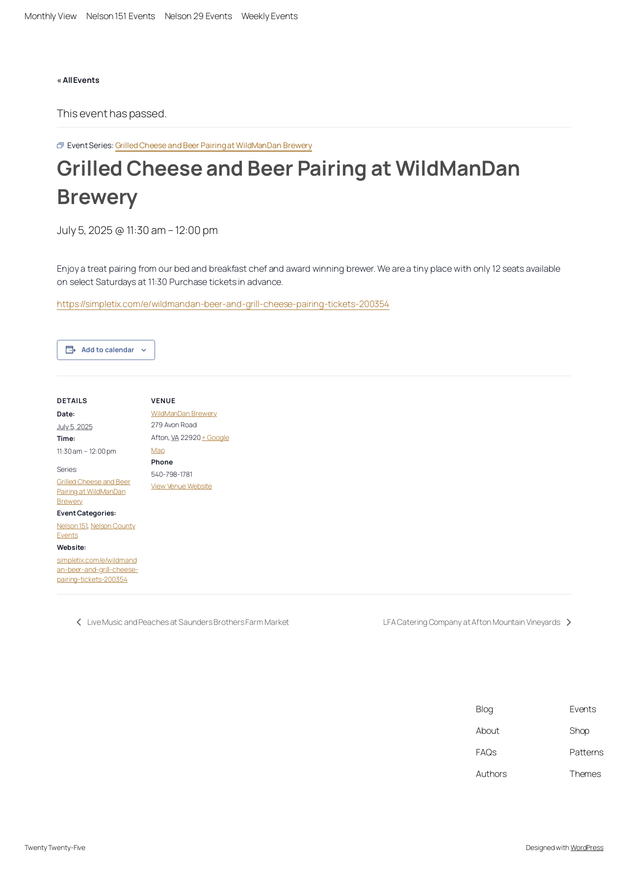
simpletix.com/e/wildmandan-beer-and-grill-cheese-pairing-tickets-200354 (97, 569)
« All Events (78, 80)
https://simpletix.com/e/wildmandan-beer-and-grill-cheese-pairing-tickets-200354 (223, 304)
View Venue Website (181, 485)
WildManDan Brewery (184, 413)
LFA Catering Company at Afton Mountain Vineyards (472, 622)
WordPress (587, 847)
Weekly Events (269, 16)
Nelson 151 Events (120, 16)
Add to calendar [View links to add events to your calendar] (107, 349)
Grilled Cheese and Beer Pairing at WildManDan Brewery (94, 491)
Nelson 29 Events (198, 16)
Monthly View (51, 16)
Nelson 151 (72, 525)
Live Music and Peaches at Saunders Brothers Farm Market (187, 622)
